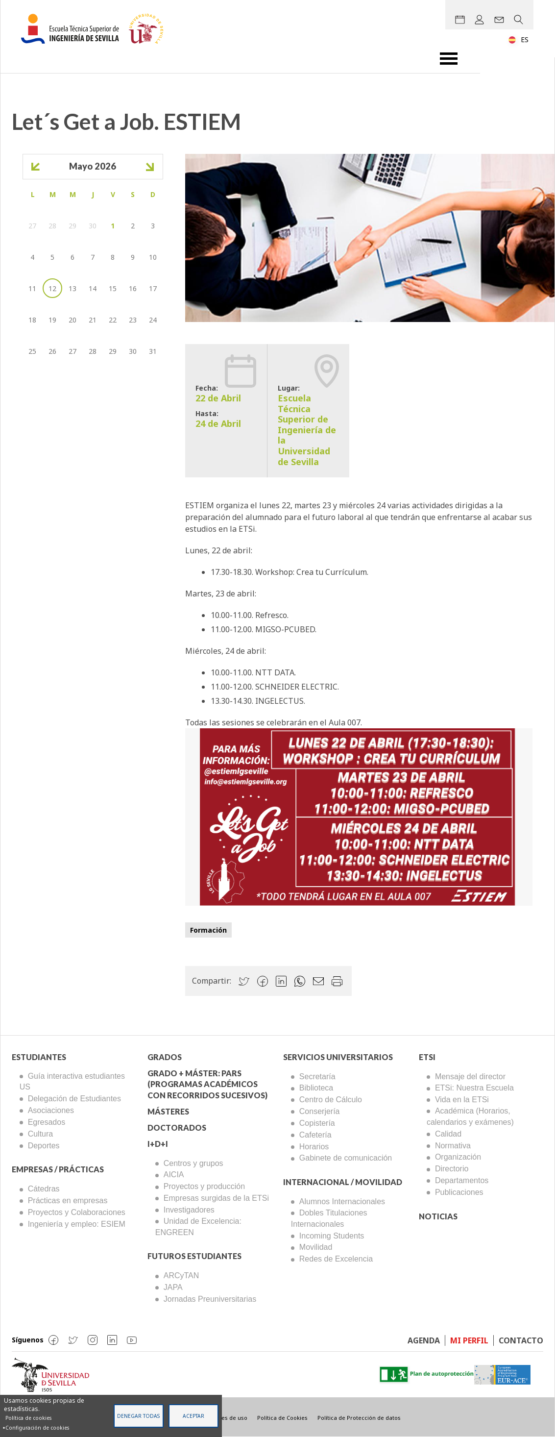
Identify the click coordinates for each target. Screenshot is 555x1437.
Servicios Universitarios (338, 1057)
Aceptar (193, 1415)
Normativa (453, 1145)
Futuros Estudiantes (194, 1256)
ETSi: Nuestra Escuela (474, 1088)
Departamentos (461, 1180)
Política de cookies (28, 1417)
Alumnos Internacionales (342, 1201)
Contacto (521, 1340)
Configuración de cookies (37, 1427)
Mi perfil (469, 1340)
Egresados (47, 1122)
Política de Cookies (282, 1417)
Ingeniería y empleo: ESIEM (76, 1224)
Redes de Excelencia (336, 1259)
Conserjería (319, 1111)
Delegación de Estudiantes (74, 1098)
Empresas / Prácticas (58, 1169)
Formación (208, 930)
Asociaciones (51, 1110)
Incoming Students (331, 1236)
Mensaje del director (470, 1076)
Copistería (317, 1123)
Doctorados (176, 1127)
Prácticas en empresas (68, 1200)
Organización (458, 1157)
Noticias (438, 1216)
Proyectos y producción (204, 1186)
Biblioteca (316, 1088)
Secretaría (317, 1076)
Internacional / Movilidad (342, 1182)
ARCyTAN (181, 1275)
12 (52, 288)
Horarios (314, 1146)
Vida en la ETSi (462, 1099)
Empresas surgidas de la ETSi (216, 1198)
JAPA (173, 1287)
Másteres (168, 1111)
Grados (164, 1057)
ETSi (427, 1057)
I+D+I (157, 1143)
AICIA (174, 1174)
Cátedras (44, 1189)
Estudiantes (39, 1057)
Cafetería (315, 1135)
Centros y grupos (193, 1163)
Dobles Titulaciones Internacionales (329, 1218)
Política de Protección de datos (359, 1417)
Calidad (448, 1134)
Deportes (44, 1145)
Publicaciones (459, 1192)
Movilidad (316, 1247)
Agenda (424, 1340)
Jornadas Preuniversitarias (210, 1299)
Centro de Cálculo (330, 1099)
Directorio (451, 1168)
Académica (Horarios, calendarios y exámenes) (470, 1116)
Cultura (40, 1134)
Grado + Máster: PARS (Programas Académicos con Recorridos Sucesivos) (207, 1084)
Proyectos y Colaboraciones (76, 1212)
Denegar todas (138, 1415)
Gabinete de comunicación (345, 1158)
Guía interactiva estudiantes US (72, 1081)
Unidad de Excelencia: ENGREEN (198, 1227)
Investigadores (189, 1210)
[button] (358, 816)
